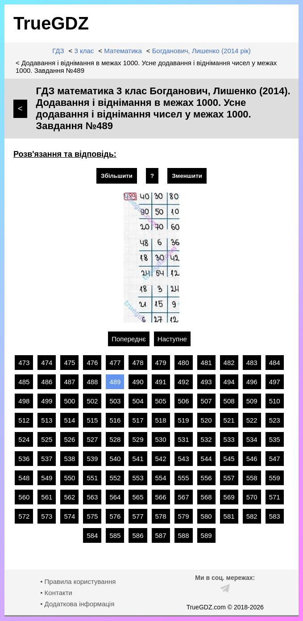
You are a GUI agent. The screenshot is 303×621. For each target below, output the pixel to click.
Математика (123, 51)
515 (92, 420)
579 (183, 516)
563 (92, 497)
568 (206, 497)
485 (23, 382)
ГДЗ (58, 51)
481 (206, 362)
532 (206, 439)
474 (46, 362)
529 (137, 439)
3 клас (84, 51)
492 (183, 382)
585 (114, 535)
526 (69, 439)
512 (23, 420)
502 (92, 401)
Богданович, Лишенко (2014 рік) (201, 51)
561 (46, 497)
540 (114, 458)
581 (229, 516)
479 (160, 362)
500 (69, 401)
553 (137, 478)
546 (251, 458)
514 (69, 420)
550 (69, 478)
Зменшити (187, 175)
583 (274, 516)
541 (137, 458)
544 (206, 458)
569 (229, 497)
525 (46, 439)
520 (206, 420)
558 (251, 478)
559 (274, 478)
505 (160, 401)
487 (69, 382)
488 (92, 382)
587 (160, 535)
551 (92, 478)
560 (23, 497)
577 (137, 516)
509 (251, 401)
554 (160, 478)
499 (46, 401)
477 (114, 362)
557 (229, 478)
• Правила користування (78, 581)
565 (137, 497)
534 (251, 439)
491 (160, 382)
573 (46, 516)
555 (183, 478)
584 (92, 535)
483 (251, 362)
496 (251, 382)
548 (23, 478)
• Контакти (56, 592)
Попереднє (129, 339)
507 (206, 401)
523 (274, 420)
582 (251, 516)
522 (251, 420)
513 (46, 420)
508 (229, 401)
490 (137, 382)
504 (137, 401)
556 (206, 478)
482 (229, 362)
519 (183, 420)
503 (114, 401)
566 (160, 497)
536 (23, 458)
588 (183, 535)
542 (160, 458)
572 (23, 516)
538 (69, 458)
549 (46, 478)
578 (160, 516)
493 (206, 382)
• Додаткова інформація (77, 604)
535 (274, 439)
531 (183, 439)
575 (92, 516)
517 (137, 420)
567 (183, 497)
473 (23, 362)
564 (114, 497)
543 (183, 458)
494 (229, 382)
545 (229, 458)
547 (274, 458)
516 (114, 420)
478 (137, 362)
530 (160, 439)
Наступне (172, 339)
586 (137, 535)
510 (274, 401)
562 (69, 497)
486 (46, 382)
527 (92, 439)
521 (229, 420)
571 (274, 497)
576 (114, 516)
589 (206, 535)
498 (23, 401)
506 (183, 401)
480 (183, 362)
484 (274, 362)
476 (92, 362)
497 (274, 382)
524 (23, 439)
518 (160, 420)
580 (206, 516)
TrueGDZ (51, 23)
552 (114, 478)
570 (251, 497)
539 (92, 458)
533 (229, 439)
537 (46, 458)
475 (69, 362)
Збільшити (117, 175)
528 (114, 439)
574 (69, 516)
